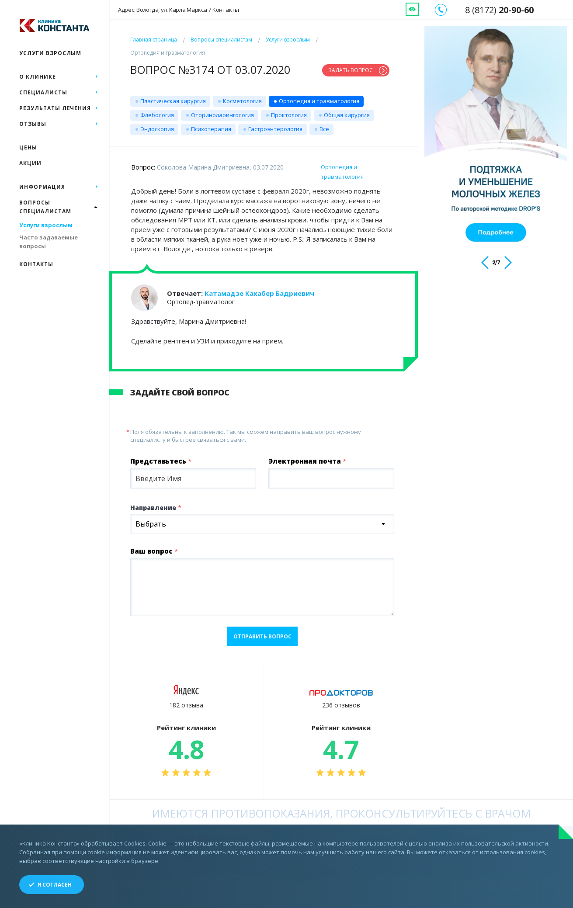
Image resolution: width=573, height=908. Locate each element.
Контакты (36, 264)
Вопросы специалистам (221, 39)
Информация (42, 187)
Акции (30, 163)
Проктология (289, 115)
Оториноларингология (222, 115)
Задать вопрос (350, 70)
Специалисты (43, 92)
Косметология (242, 101)
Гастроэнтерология (275, 129)
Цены (28, 147)
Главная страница (153, 39)
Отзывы (32, 124)
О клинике (37, 76)
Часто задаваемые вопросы (48, 241)
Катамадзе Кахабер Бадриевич (259, 293)
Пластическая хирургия (173, 101)
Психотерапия (211, 129)
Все (324, 129)
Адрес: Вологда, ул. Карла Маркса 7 (178, 10)
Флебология (157, 115)
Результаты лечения (55, 108)
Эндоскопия (157, 129)
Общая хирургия (347, 115)
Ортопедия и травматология (319, 101)
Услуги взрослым (288, 39)
